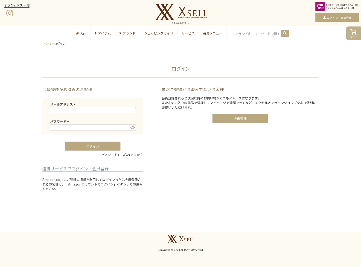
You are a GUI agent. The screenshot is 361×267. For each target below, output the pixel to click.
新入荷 (81, 33)
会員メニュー (212, 33)
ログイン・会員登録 (339, 18)
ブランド (127, 33)
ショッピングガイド (158, 33)
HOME (47, 43)
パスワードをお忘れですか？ (122, 154)
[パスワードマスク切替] (132, 128)
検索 (285, 33)
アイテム (103, 33)
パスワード (60, 121)
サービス (188, 33)
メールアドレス (63, 104)
